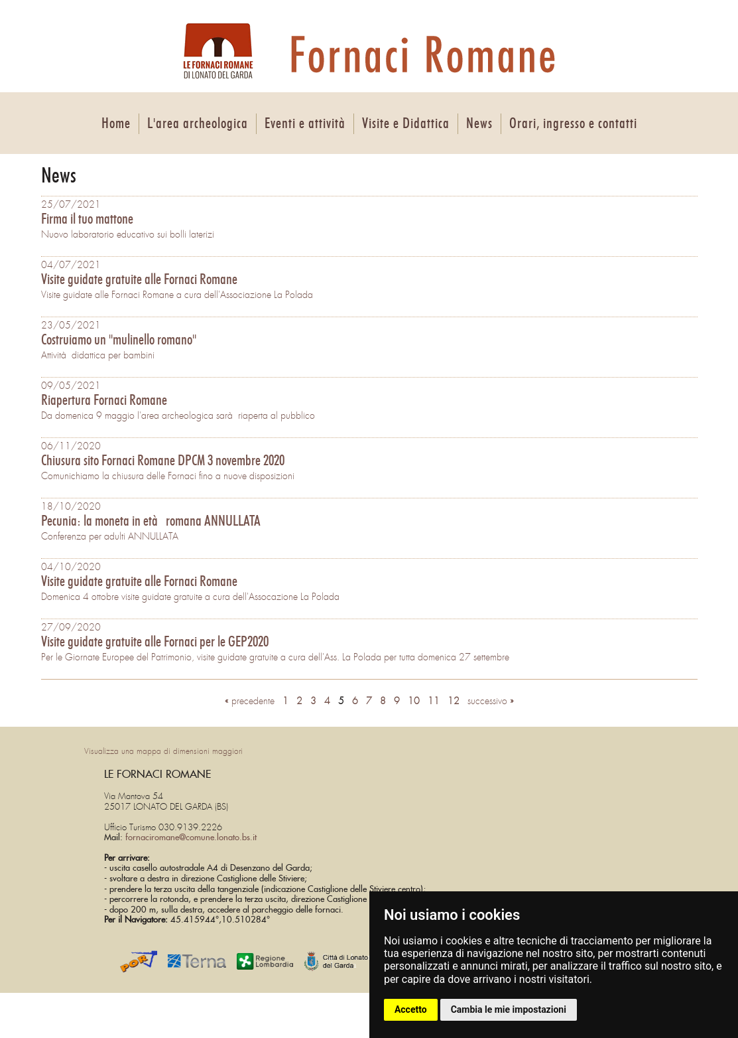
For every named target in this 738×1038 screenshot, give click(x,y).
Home (116, 123)
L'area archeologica (197, 123)
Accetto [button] (411, 1009)
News (479, 123)
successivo (490, 701)
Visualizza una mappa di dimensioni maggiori (163, 751)
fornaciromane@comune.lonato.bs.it (191, 838)
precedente (250, 701)
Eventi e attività (305, 123)
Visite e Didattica (406, 123)
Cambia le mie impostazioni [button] (508, 1009)
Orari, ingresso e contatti (573, 123)
